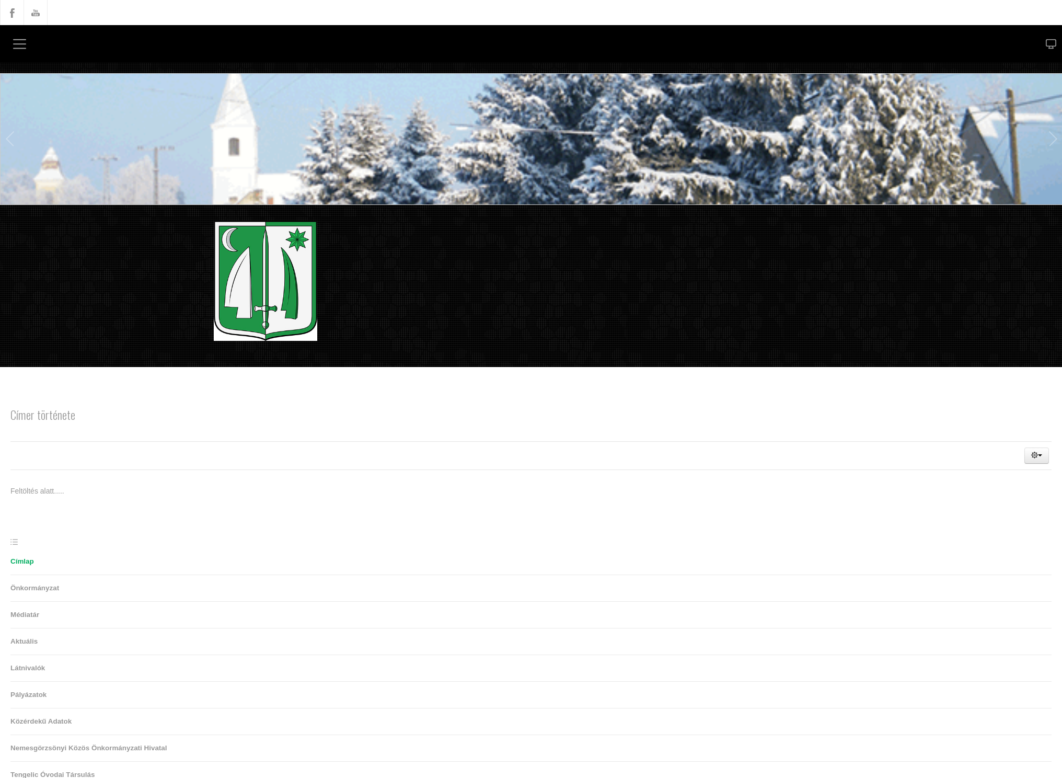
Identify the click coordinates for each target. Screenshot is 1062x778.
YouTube (35, 12)
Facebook (12, 12)
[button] (1036, 456)
